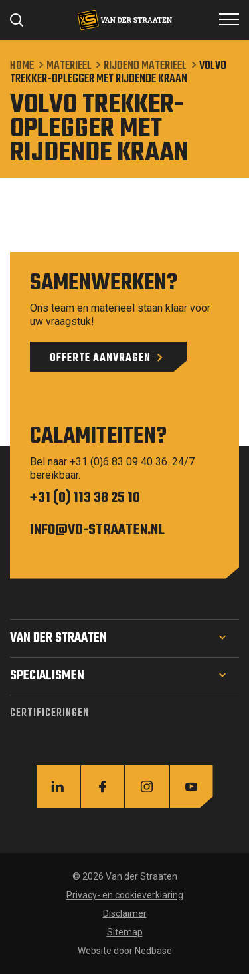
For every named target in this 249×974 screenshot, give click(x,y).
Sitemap (125, 932)
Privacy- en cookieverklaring (124, 895)
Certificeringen (49, 713)
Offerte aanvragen (100, 358)
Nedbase (153, 950)
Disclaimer (125, 913)
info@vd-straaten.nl (97, 530)
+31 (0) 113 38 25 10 (85, 498)
